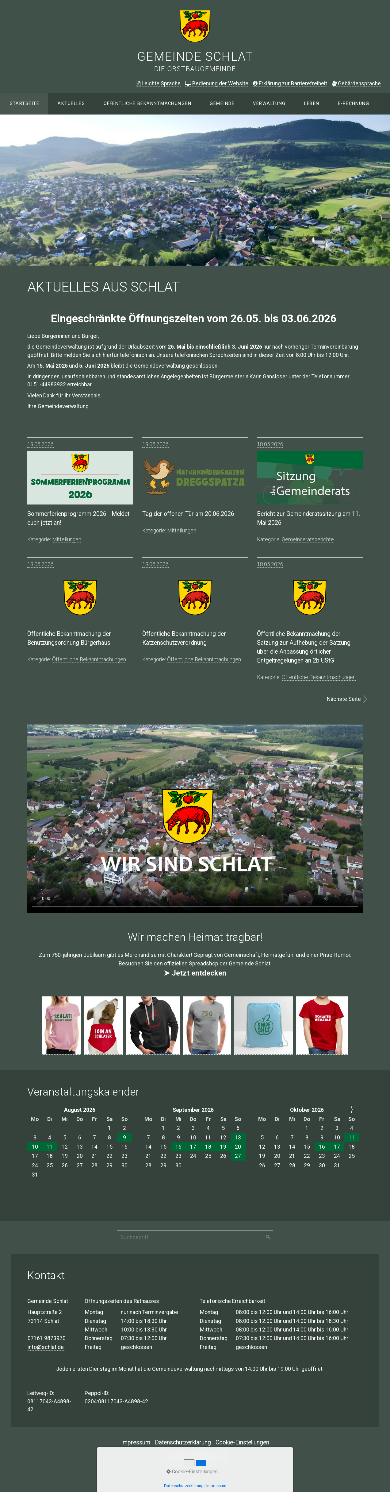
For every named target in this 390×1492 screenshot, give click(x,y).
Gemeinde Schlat (195, 56)
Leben (311, 103)
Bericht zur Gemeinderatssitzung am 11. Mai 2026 (308, 518)
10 (35, 1147)
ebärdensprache (356, 83)
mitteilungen (66, 539)
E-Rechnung (353, 103)
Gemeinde (222, 103)
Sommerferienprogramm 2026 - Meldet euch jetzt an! (78, 518)
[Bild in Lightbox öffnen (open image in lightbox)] (61, 1025)
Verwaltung (269, 103)
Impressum (135, 1442)
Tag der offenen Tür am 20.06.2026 (188, 513)
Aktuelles (71, 103)
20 (238, 1147)
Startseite (24, 103)
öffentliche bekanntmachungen (89, 659)
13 (238, 1137)
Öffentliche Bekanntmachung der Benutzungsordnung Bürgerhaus (69, 638)
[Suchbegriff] (195, 1237)
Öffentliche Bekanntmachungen (147, 103)
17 (193, 1147)
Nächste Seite (344, 699)
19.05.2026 (40, 444)
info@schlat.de (46, 1347)
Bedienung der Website (216, 83)
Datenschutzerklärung (183, 1442)
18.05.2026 (270, 444)
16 (178, 1147)
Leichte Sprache (158, 83)
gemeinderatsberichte (308, 539)
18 (208, 1147)
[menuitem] (24, 103)
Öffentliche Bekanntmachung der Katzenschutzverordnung (184, 638)
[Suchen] (268, 1237)
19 (223, 1147)
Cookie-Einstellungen (242, 1442)
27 (238, 1156)
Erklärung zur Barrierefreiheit (290, 83)
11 (50, 1147)
